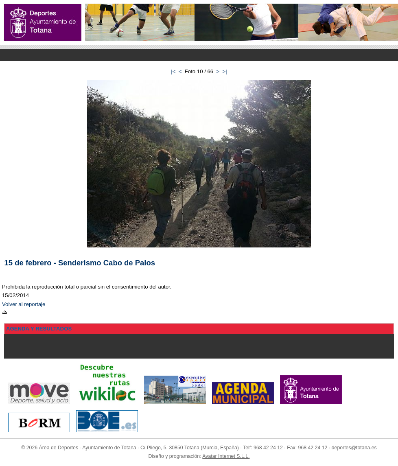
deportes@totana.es (354, 448)
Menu (199, 55)
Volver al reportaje (23, 304)
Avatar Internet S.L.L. (225, 456)
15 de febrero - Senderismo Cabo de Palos (79, 262)
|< (173, 71)
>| (225, 71)
